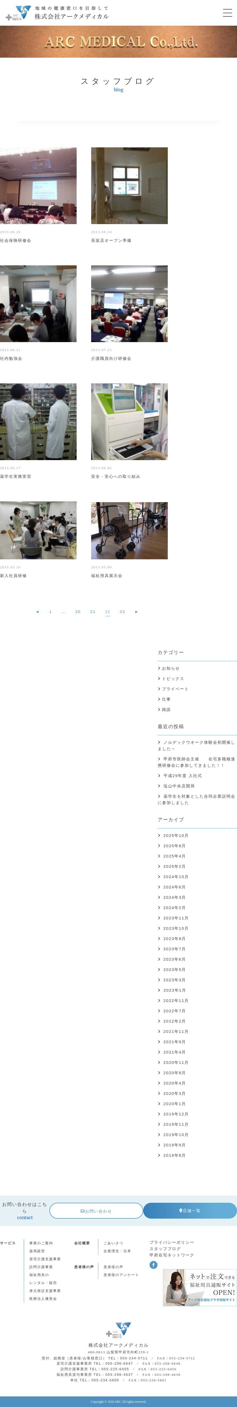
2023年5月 (175, 969)
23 (122, 611)
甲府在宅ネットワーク (172, 1255)
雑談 (166, 709)
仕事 (166, 699)
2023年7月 (175, 949)
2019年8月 (175, 1155)
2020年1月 (175, 1103)
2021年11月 (176, 1031)
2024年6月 (175, 887)
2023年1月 (174, 990)
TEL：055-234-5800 (99, 1380)
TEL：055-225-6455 (109, 1369)
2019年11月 (176, 1124)
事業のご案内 (41, 1243)
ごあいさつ (113, 1243)
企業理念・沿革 (117, 1251)
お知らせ (171, 668)
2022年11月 (176, 1000)
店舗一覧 (190, 1210)
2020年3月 (175, 1093)
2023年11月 (176, 918)
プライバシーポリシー (172, 1242)
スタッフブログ (165, 1248)
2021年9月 (175, 1042)
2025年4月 (175, 856)
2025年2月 (175, 866)
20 (78, 611)
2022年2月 (175, 1021)
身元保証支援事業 (45, 1291)
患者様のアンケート (121, 1275)
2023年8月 (175, 938)
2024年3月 (175, 897)
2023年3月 (175, 980)
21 (93, 611)
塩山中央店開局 (179, 786)
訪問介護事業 (41, 1267)
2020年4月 (175, 1083)
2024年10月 (176, 876)
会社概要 (82, 1243)
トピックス (173, 678)
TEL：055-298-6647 (113, 1363)
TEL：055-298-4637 (113, 1375)
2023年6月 (175, 959)
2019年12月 (176, 1114)
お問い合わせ (96, 1211)
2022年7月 (175, 1011)
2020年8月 (175, 1072)
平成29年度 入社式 (183, 775)
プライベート (175, 689)
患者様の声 (84, 1267)
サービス (8, 1243)
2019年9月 (175, 1145)
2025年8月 (175, 845)
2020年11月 (176, 1062)
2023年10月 (176, 928)
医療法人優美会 (43, 1299)
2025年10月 (176, 835)
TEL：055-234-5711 (128, 1358)
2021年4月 (175, 1052)
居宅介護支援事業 (45, 1259)
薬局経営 (37, 1251)
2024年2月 (175, 907)
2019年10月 (176, 1134)
